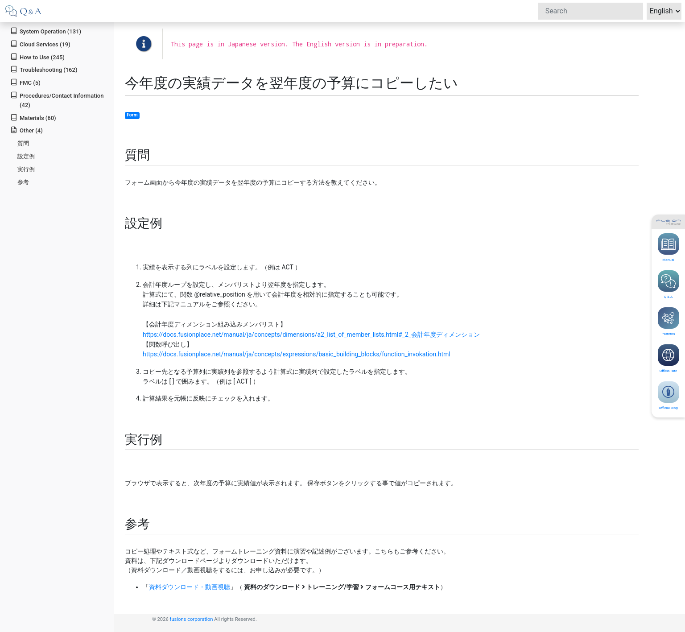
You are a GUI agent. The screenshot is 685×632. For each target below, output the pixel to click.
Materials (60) (33, 117)
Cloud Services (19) (40, 44)
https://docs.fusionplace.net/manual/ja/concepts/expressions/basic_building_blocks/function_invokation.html (296, 354)
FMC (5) (25, 82)
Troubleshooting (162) (43, 69)
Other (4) (26, 130)
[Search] (590, 11)
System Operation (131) (45, 31)
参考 (23, 182)
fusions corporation (191, 619)
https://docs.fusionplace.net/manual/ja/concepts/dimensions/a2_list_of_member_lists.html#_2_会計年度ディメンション (311, 334)
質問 (23, 143)
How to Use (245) (37, 57)
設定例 (26, 156)
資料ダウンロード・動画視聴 (189, 587)
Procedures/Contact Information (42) (56, 99)
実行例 (26, 169)
